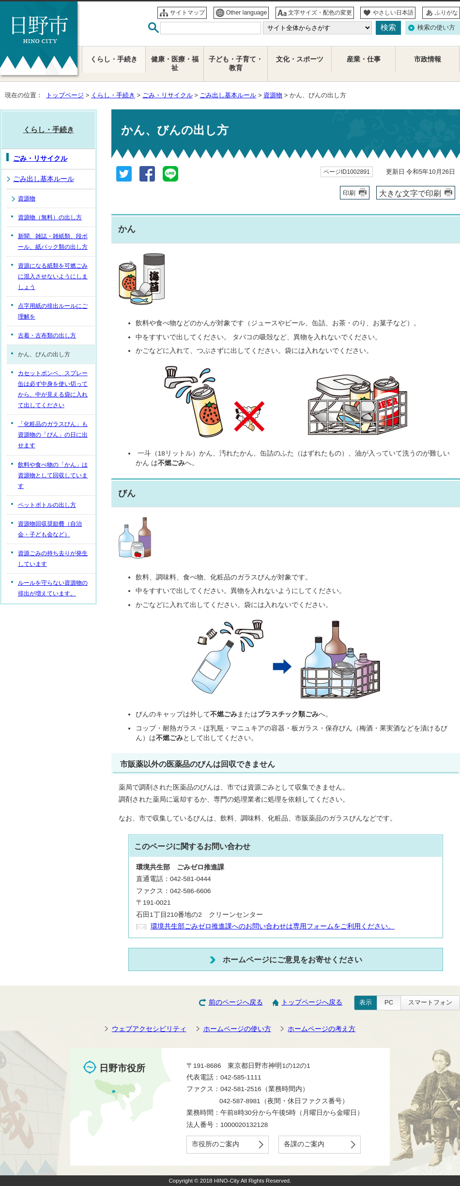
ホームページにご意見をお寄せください (292, 959)
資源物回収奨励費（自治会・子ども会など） (50, 529)
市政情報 (427, 59)
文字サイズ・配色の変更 (320, 12)
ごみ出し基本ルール (227, 95)
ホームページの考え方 (321, 1029)
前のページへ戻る (236, 1002)
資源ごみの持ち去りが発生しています (53, 558)
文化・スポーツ (299, 59)
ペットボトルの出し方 (47, 505)
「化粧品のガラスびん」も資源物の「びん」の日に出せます (53, 435)
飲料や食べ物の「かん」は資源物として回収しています (53, 475)
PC (388, 1002)
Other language (246, 12)
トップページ (65, 95)
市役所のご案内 (215, 1144)
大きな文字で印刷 (410, 193)
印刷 (349, 193)
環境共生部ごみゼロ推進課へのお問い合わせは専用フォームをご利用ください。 (273, 926)
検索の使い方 (436, 27)
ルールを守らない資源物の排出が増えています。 (53, 588)
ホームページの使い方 (237, 1029)
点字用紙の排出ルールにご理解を (53, 311)
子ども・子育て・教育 (236, 64)
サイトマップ (187, 12)
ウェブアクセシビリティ (149, 1029)
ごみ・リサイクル (167, 95)
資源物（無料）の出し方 (50, 217)
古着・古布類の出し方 (47, 335)
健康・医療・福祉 (175, 64)
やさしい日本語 (393, 12)
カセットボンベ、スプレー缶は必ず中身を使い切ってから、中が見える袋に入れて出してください (53, 389)
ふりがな (446, 12)
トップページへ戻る (311, 1002)
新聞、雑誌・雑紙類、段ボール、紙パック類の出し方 (53, 241)
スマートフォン (430, 1002)
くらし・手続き (113, 95)
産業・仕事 (364, 59)
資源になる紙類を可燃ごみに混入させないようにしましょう (53, 276)
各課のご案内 (304, 1144)
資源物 (272, 95)
